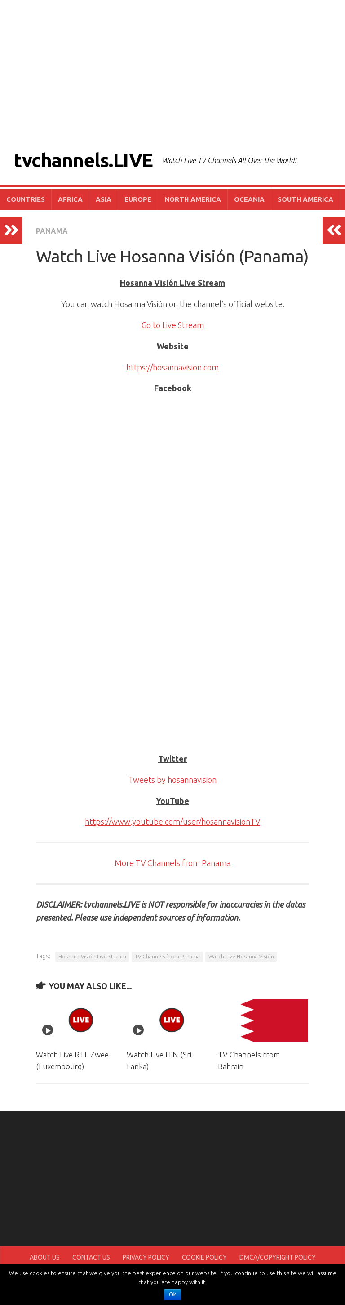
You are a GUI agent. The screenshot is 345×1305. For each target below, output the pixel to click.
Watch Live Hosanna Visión (241, 956)
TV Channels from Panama (167, 956)
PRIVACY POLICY (146, 1257)
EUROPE (137, 199)
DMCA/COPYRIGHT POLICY (277, 1257)
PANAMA (52, 231)
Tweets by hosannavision (172, 779)
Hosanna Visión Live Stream (92, 956)
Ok (172, 1294)
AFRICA (70, 199)
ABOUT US (45, 1257)
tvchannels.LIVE (83, 160)
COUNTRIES (25, 199)
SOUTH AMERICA (305, 199)
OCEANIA (249, 199)
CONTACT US (91, 1257)
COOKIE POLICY (204, 1257)
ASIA (103, 199)
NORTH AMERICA (192, 199)
